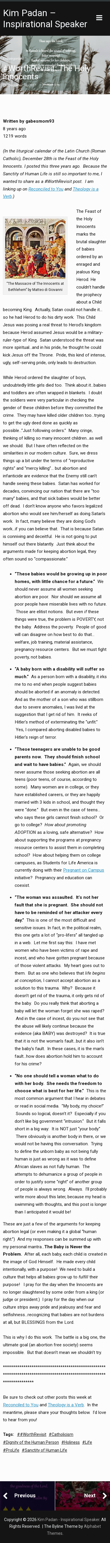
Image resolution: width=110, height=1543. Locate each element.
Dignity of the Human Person (32, 1442)
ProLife (12, 1450)
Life (88, 1442)
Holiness (72, 1442)
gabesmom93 (40, 121)
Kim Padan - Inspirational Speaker (68, 1519)
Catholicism (62, 1434)
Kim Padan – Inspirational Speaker (45, 18)
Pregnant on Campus (83, 870)
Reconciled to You (45, 189)
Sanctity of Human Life (46, 1450)
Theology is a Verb (66, 1404)
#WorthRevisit (33, 1434)
